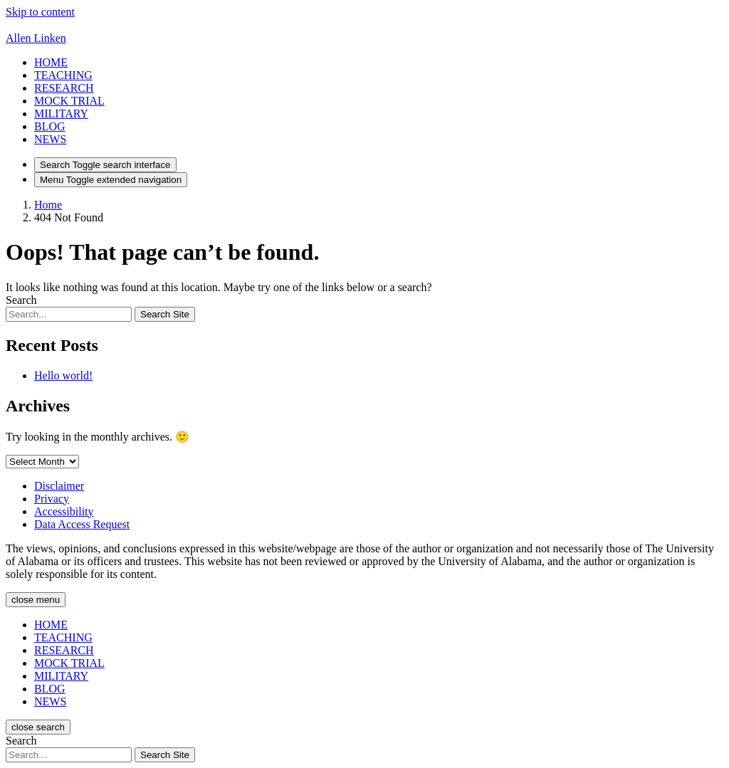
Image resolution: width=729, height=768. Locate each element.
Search (21, 300)
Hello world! (63, 375)
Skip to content (40, 12)
